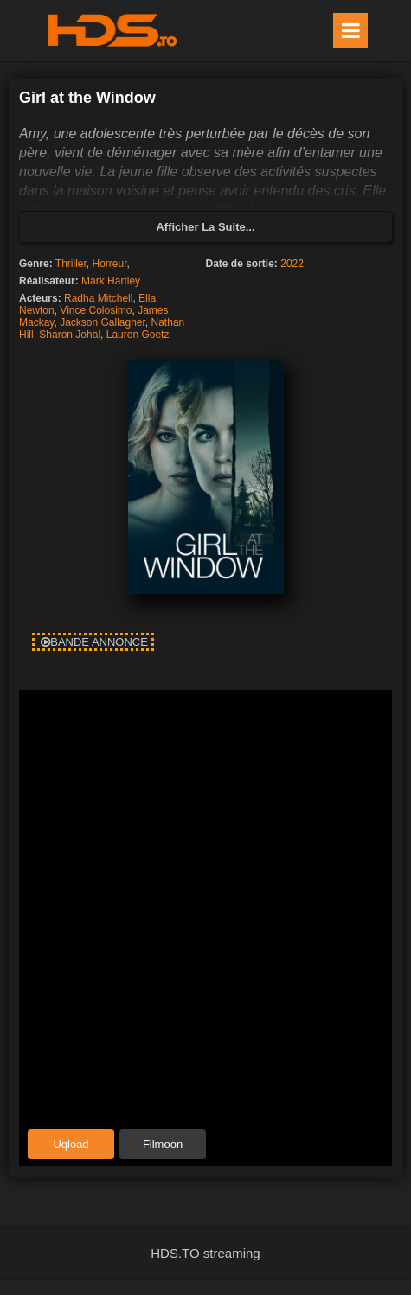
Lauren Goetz (138, 335)
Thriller (71, 264)
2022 (292, 264)
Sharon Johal (69, 335)
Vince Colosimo (96, 310)
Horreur (110, 264)
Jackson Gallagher (102, 322)
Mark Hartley (110, 281)
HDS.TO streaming (205, 1253)
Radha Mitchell (98, 298)
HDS (112, 30)
